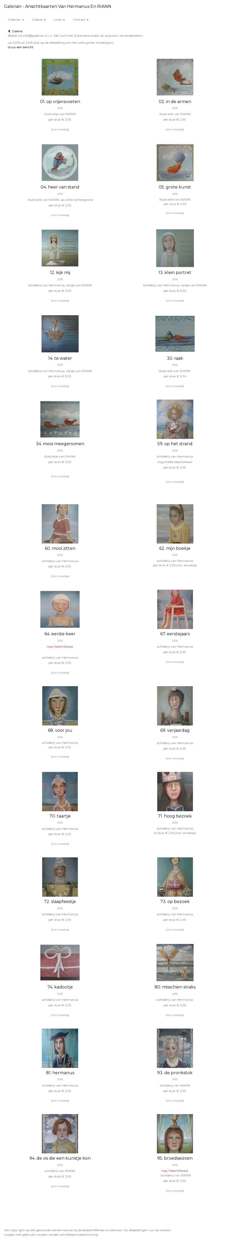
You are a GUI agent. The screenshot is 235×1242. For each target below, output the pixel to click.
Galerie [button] (39, 19)
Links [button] (59, 19)
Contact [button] (81, 19)
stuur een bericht (21, 47)
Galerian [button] (16, 19)
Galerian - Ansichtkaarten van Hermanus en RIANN (57, 6)
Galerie (15, 31)
